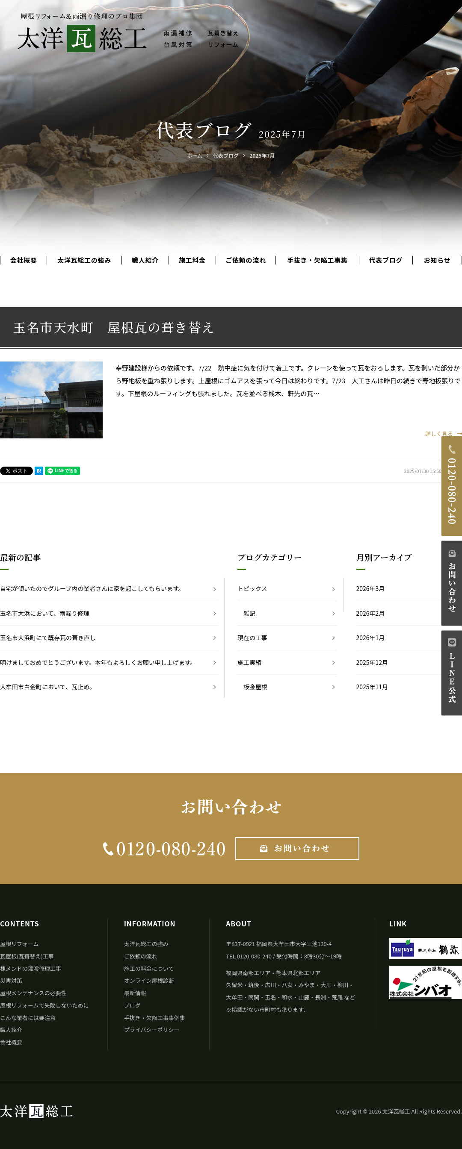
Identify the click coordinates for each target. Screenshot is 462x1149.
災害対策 (11, 980)
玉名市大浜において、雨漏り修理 (44, 613)
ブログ (132, 1005)
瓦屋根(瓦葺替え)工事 (27, 956)
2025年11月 (372, 686)
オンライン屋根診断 (149, 980)
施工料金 (192, 260)
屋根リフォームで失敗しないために (44, 1005)
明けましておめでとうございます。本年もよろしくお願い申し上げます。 (98, 662)
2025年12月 (372, 662)
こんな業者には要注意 (28, 1018)
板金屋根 (255, 686)
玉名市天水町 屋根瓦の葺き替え (114, 326)
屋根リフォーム (19, 944)
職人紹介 (145, 260)
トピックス (252, 588)
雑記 (249, 613)
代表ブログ (386, 260)
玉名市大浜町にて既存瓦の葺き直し (48, 637)
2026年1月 (370, 637)
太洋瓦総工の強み (84, 260)
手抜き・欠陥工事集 (317, 260)
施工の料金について (149, 968)
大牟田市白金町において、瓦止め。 (47, 686)
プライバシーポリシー (152, 1030)
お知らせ (437, 260)
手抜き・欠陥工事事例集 (154, 1018)
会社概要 (23, 260)
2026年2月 (370, 613)
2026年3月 (370, 588)
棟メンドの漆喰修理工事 (30, 968)
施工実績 (249, 662)
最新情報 (135, 993)
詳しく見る (443, 433)
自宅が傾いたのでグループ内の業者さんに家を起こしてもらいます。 (92, 588)
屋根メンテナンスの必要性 (33, 993)
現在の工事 (252, 637)
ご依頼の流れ (245, 260)
